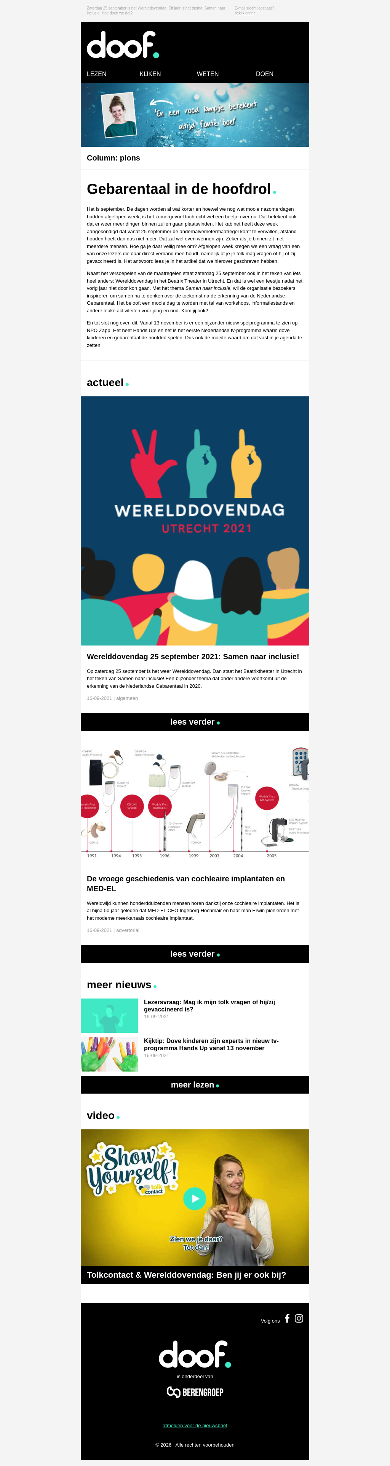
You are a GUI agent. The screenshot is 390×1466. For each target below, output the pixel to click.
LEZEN (97, 74)
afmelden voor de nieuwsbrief (195, 1425)
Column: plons (113, 158)
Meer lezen (195, 1084)
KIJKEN (150, 74)
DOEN (264, 74)
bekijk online (245, 13)
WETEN (208, 74)
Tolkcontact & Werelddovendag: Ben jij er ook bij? (186, 1275)
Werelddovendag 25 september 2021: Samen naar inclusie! (193, 656)
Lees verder (194, 722)
